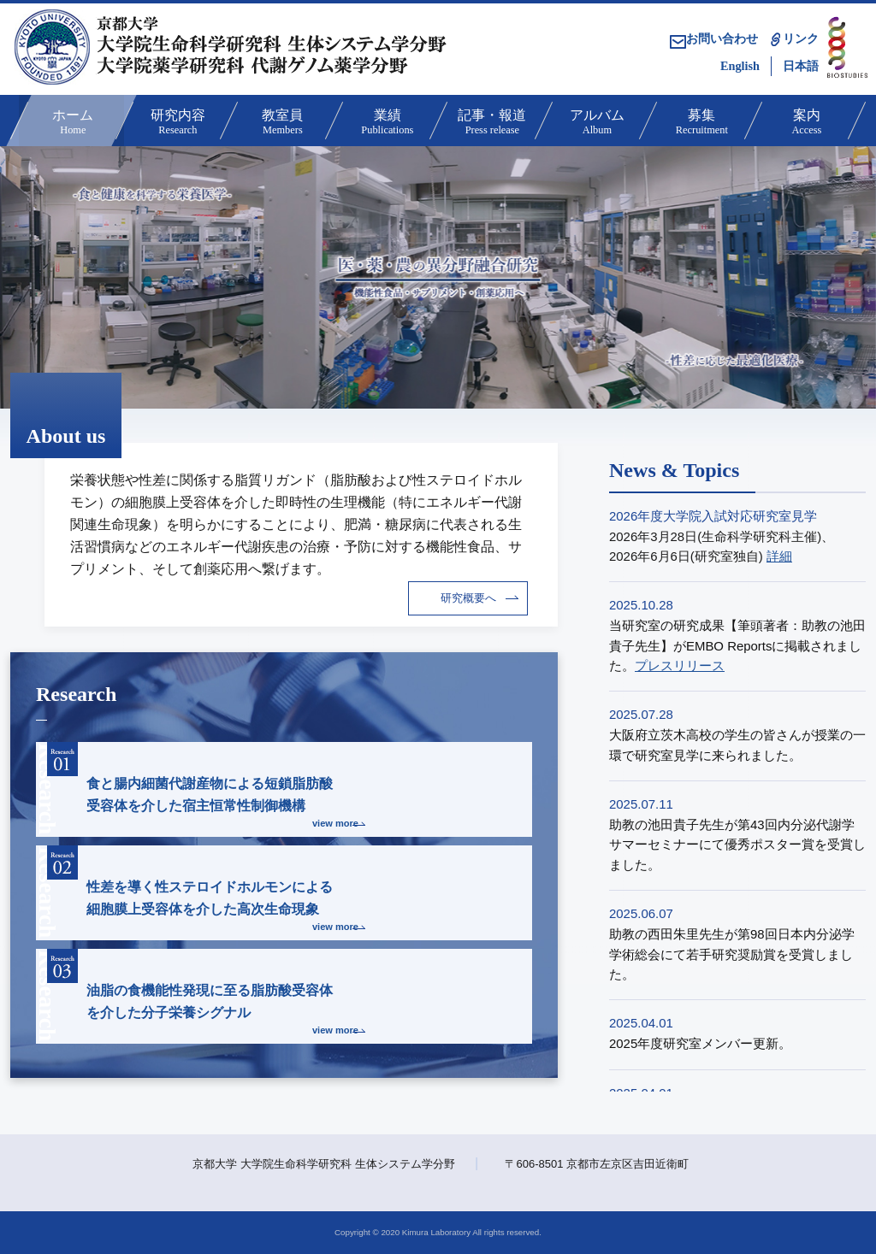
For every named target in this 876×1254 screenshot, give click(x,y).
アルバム (595, 123)
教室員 (281, 123)
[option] (438, 277)
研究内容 (176, 123)
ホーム (71, 123)
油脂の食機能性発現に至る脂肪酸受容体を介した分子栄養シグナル (202, 994)
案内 (805, 123)
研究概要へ (468, 598)
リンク (801, 38)
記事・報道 (490, 123)
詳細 (779, 556)
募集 (700, 123)
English (740, 66)
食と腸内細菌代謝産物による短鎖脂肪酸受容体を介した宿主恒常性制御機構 (202, 787)
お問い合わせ (714, 38)
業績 (386, 123)
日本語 (801, 66)
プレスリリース (680, 665)
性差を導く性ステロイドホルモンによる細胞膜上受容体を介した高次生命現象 (202, 890)
